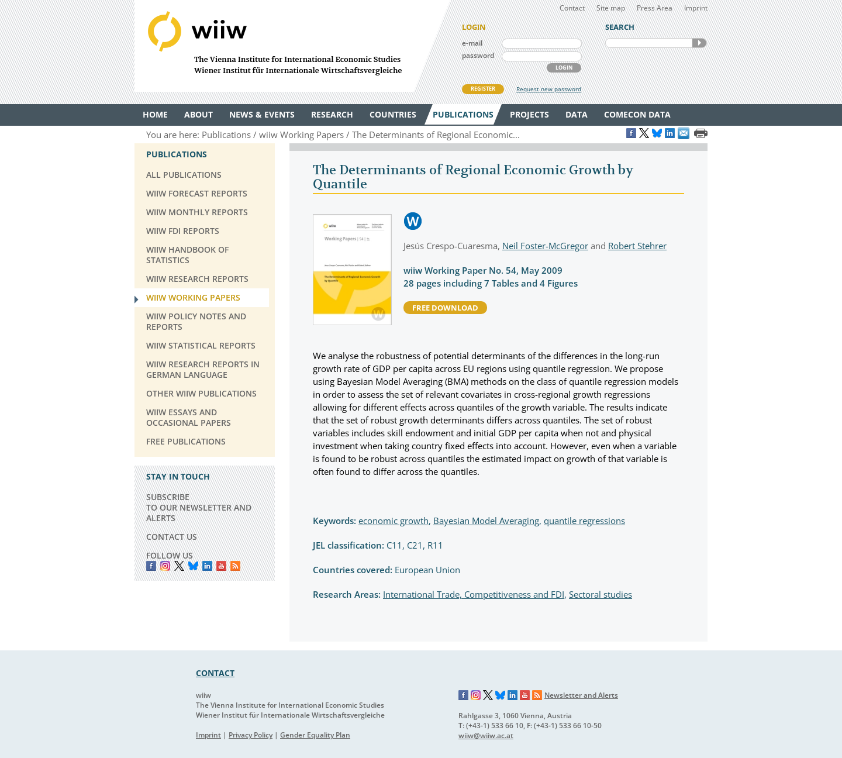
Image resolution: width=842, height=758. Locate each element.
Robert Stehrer (637, 245)
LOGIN (563, 67)
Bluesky (193, 566)
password (478, 55)
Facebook (151, 566)
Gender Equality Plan (315, 735)
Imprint (696, 8)
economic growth (393, 520)
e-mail (472, 43)
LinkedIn (207, 566)
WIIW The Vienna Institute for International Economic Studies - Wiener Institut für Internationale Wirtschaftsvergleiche (292, 46)
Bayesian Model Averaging (486, 520)
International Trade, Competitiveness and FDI (473, 594)
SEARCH (699, 43)
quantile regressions (584, 520)
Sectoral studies (600, 594)
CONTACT (215, 672)
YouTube (221, 566)
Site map (610, 8)
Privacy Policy (250, 735)
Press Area (654, 8)
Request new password (548, 89)
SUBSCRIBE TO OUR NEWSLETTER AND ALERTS (198, 507)
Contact (572, 8)
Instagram (476, 695)
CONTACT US (171, 536)
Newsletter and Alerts (581, 695)
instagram (165, 566)
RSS (235, 566)
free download (445, 307)
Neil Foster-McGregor (545, 245)
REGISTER (483, 88)
